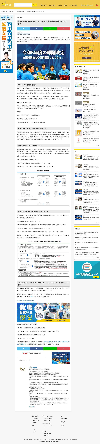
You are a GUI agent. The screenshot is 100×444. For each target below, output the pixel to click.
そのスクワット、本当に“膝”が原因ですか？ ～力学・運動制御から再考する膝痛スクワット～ (91, 192)
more (97, 145)
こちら (32, 296)
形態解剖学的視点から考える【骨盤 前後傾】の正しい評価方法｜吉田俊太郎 (91, 124)
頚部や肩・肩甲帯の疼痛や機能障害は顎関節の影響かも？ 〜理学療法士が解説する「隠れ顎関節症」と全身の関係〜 (91, 210)
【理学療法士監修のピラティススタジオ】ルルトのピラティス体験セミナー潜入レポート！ (90, 201)
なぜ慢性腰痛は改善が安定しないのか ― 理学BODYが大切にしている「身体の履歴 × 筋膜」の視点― (91, 184)
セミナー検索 (52, 5)
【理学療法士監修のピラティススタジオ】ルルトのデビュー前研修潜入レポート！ (91, 168)
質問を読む (46, 435)
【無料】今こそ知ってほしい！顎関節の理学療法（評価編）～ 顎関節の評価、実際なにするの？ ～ (91, 176)
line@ (34, 432)
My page (62, 422)
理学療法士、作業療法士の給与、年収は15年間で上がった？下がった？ (91, 86)
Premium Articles (48, 418)
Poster (45, 431)
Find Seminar (46, 424)
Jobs (61, 416)
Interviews (35, 418)
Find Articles (35, 416)
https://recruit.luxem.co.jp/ (26, 300)
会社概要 (31, 439)
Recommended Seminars (50, 426)
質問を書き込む (47, 433)
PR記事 (11, 11)
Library (34, 422)
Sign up (63, 424)
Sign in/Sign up (87, 5)
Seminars (46, 428)
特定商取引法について (72, 439)
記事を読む (43, 5)
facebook (35, 428)
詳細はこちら (32, 407)
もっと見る (96, 258)
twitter (34, 429)
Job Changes (64, 418)
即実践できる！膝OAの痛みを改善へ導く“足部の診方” (91, 218)
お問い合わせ (58, 439)
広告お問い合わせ (49, 439)
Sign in (62, 426)
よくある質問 (25, 439)
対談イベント (47, 420)
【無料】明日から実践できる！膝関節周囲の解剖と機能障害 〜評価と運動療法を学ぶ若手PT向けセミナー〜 (91, 159)
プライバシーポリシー (39, 439)
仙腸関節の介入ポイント (89, 104)
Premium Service (48, 416)
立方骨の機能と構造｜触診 (89, 109)
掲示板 (65, 5)
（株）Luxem (33, 367)
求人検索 (60, 5)
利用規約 (64, 439)
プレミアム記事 (73, 5)
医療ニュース (36, 420)
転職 (29, 34)
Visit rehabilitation (21, 34)
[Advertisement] (87, 289)
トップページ (4, 11)
